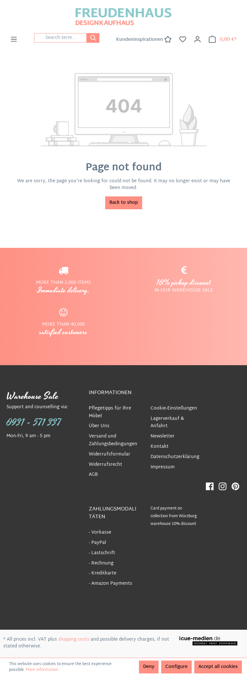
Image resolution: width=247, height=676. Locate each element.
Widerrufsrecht (105, 465)
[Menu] (13, 39)
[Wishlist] (182, 39)
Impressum (163, 467)
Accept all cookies (218, 667)
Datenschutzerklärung (175, 457)
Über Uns (99, 426)
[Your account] (197, 39)
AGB (93, 475)
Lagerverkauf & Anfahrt (167, 422)
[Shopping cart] (223, 39)
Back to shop (123, 203)
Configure (176, 667)
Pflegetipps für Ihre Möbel (110, 412)
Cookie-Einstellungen (174, 408)
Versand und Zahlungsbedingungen (113, 440)
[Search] (93, 38)
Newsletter (163, 436)
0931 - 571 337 (33, 423)
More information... (43, 670)
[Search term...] (60, 38)
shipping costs (73, 639)
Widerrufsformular (109, 454)
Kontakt (160, 447)
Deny (148, 667)
